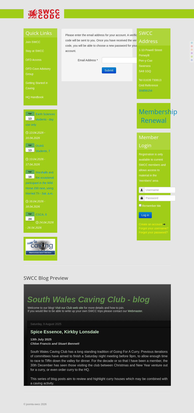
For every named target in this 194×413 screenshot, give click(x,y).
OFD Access (33, 59)
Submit (109, 70)
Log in (145, 215)
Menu (167, 14)
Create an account (152, 224)
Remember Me (151, 205)
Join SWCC (33, 42)
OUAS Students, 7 (43, 148)
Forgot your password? (153, 232)
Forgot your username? (153, 228)
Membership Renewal (158, 116)
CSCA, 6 (41, 214)
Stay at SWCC (35, 51)
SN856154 (145, 90)
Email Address (88, 60)
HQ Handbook (35, 97)
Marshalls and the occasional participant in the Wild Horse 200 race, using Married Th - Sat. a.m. (40, 183)
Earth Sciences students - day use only (40, 119)
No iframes (97, 335)
